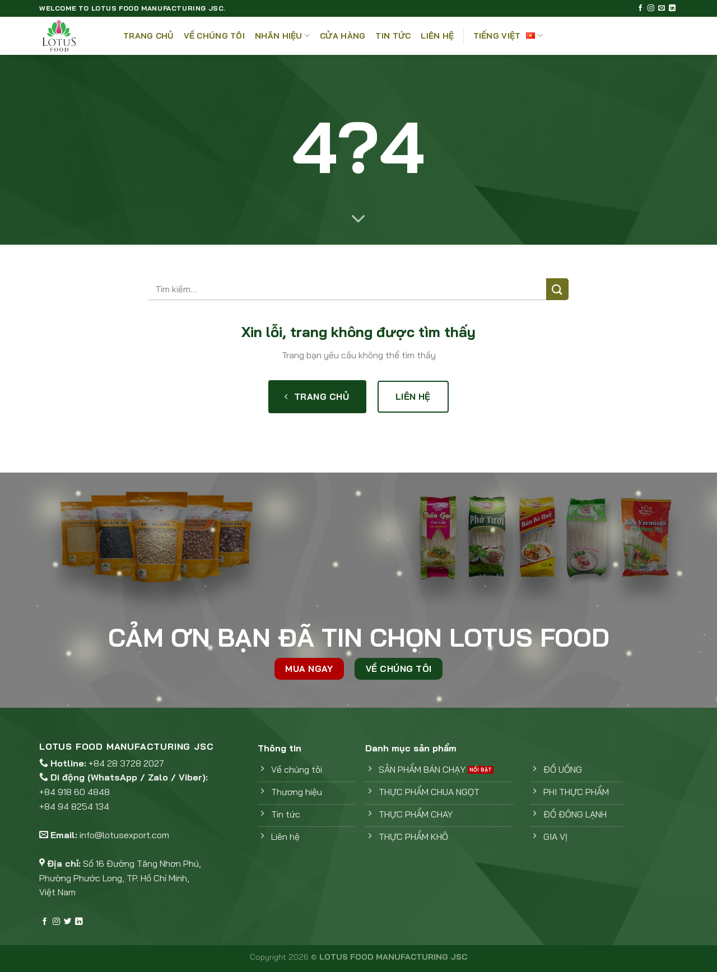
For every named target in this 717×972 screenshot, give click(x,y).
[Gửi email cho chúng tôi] (661, 8)
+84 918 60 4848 (74, 791)
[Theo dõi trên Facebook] (640, 8)
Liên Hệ (437, 36)
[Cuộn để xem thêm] (358, 219)
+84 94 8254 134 (74, 806)
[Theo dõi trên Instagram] (651, 8)
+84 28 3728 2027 (126, 763)
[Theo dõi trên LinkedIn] (672, 8)
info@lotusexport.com (124, 834)
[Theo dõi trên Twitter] (67, 922)
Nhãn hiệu (282, 35)
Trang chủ (148, 36)
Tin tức (393, 36)
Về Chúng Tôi (214, 36)
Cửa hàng (342, 36)
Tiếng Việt (508, 35)
